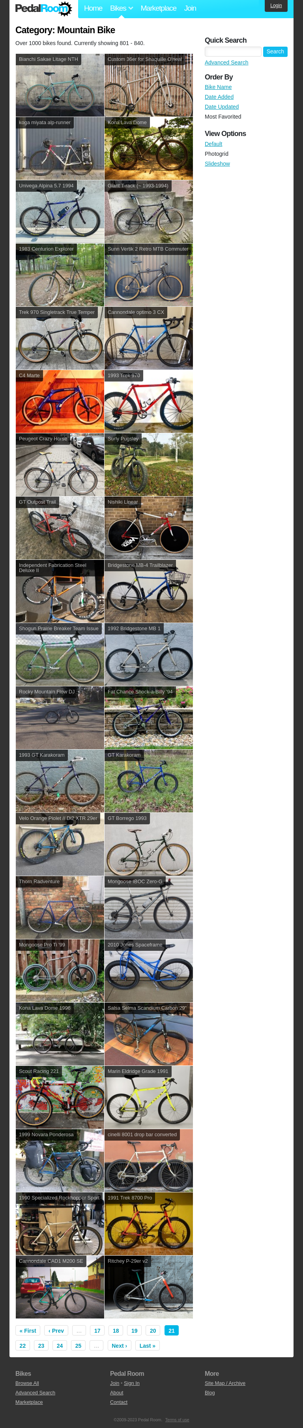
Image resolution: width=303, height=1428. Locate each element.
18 (116, 1331)
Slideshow (217, 164)
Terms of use (177, 1419)
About (116, 1393)
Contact (118, 1402)
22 (23, 1346)
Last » (147, 1346)
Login (276, 5)
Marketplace (158, 8)
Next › (119, 1346)
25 (78, 1346)
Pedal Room (43, 9)
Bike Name (218, 87)
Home (93, 8)
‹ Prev (56, 1331)
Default (213, 144)
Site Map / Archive (225, 1383)
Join (190, 8)
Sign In (132, 1383)
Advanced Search (227, 62)
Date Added (219, 97)
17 (97, 1331)
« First (28, 1331)
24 (60, 1346)
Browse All (27, 1383)
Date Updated (222, 107)
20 (153, 1331)
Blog (210, 1393)
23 (41, 1346)
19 (134, 1331)
